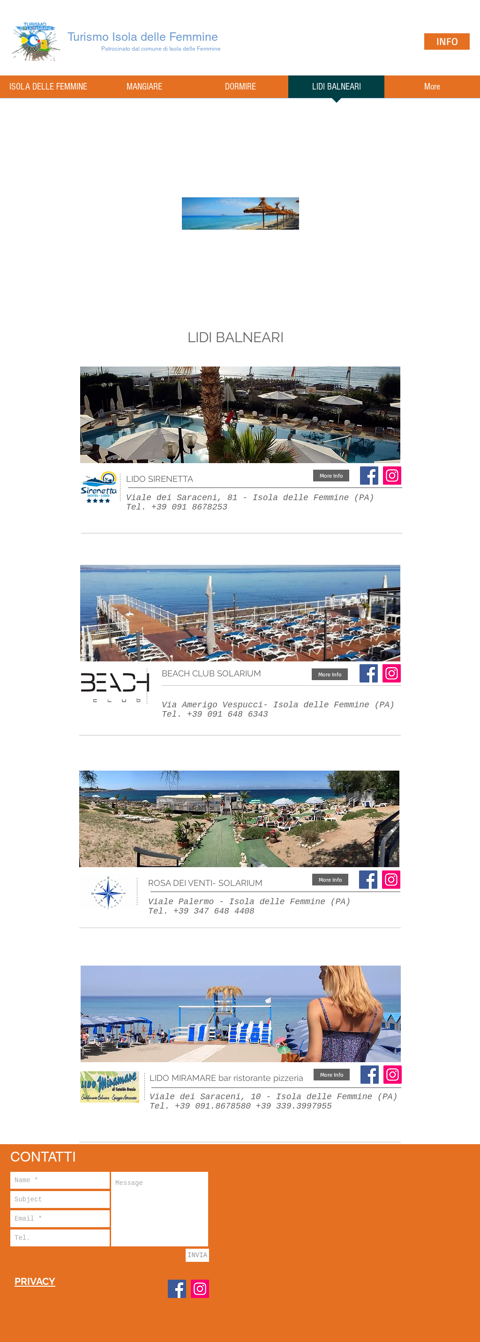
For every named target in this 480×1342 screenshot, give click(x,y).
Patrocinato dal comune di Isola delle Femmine (161, 48)
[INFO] (447, 41)
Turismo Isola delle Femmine (143, 37)
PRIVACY (35, 1281)
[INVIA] (197, 1255)
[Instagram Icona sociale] (392, 475)
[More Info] (331, 475)
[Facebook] (369, 475)
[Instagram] (391, 673)
